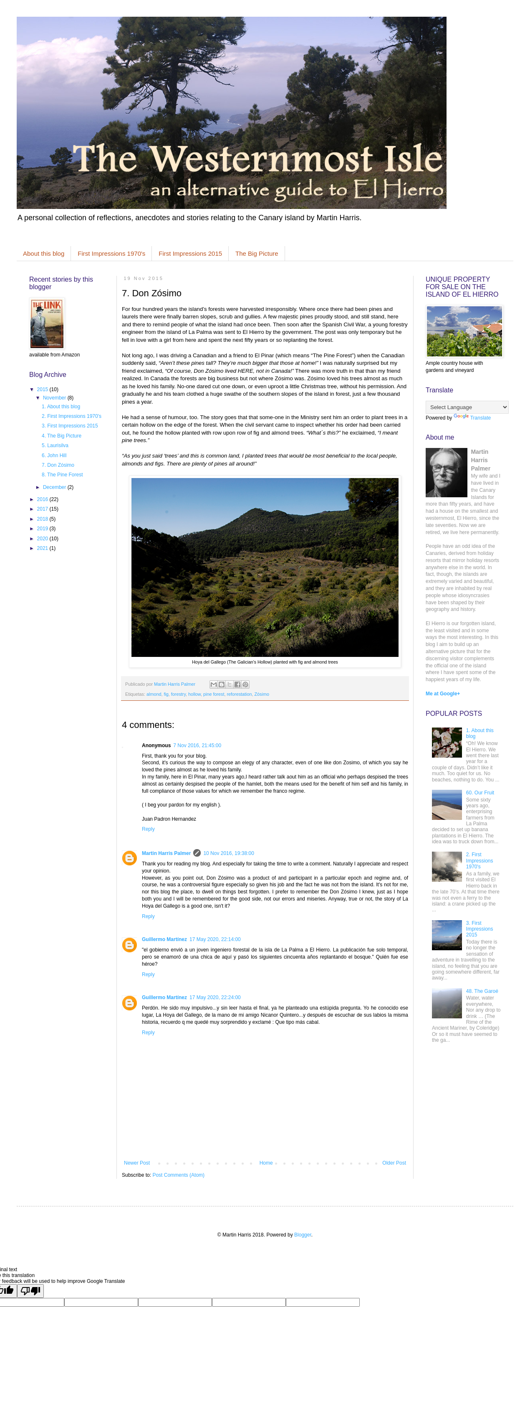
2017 (43, 509)
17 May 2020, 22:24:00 (215, 997)
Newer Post (137, 1163)
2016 (43, 499)
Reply (148, 829)
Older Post (394, 1163)
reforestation (239, 694)
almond (153, 694)
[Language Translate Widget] (467, 407)
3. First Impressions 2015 (70, 426)
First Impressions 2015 (190, 253)
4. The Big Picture (61, 436)
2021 (43, 548)
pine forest (213, 694)
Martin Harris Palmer (166, 853)
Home (266, 1163)
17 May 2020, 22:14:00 (215, 939)
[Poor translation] (30, 1291)
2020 (43, 539)
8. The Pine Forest (62, 475)
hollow (194, 694)
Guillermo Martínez (164, 939)
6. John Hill (54, 455)
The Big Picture (256, 253)
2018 (43, 519)
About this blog (43, 253)
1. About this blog (61, 407)
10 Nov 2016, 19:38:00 (228, 853)
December (55, 487)
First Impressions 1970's (111, 253)
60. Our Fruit (480, 793)
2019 (43, 529)
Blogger (302, 1235)
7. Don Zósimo (58, 465)
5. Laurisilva (55, 445)
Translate (472, 418)
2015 (43, 389)
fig (166, 694)
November (55, 398)
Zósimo (262, 694)
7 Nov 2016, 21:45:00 (197, 745)
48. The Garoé (482, 991)
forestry (178, 694)
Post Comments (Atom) (178, 1175)
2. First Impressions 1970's (71, 416)
